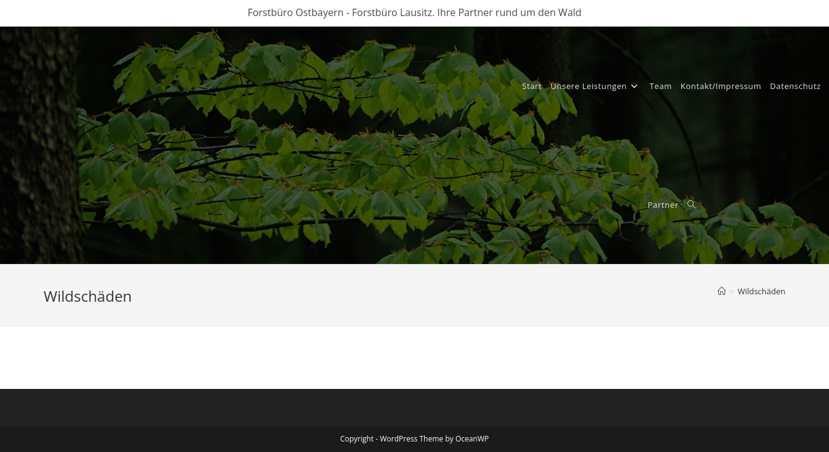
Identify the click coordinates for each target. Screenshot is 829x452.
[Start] (722, 291)
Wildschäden (761, 291)
